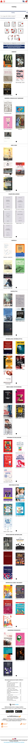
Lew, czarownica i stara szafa (11, 683)
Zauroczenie (8, 693)
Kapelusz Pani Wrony (10, 699)
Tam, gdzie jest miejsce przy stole (11, 700)
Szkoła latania (9, 691)
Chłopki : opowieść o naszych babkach (12, 689)
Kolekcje (13, 18)
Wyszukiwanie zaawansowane (6, 18)
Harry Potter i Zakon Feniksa (11, 685)
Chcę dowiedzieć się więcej (9, 742)
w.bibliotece (5, 719)
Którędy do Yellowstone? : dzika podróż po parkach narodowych (15, 698)
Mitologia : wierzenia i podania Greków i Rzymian (13, 682)
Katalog (13, 12)
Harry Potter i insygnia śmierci (11, 684)
